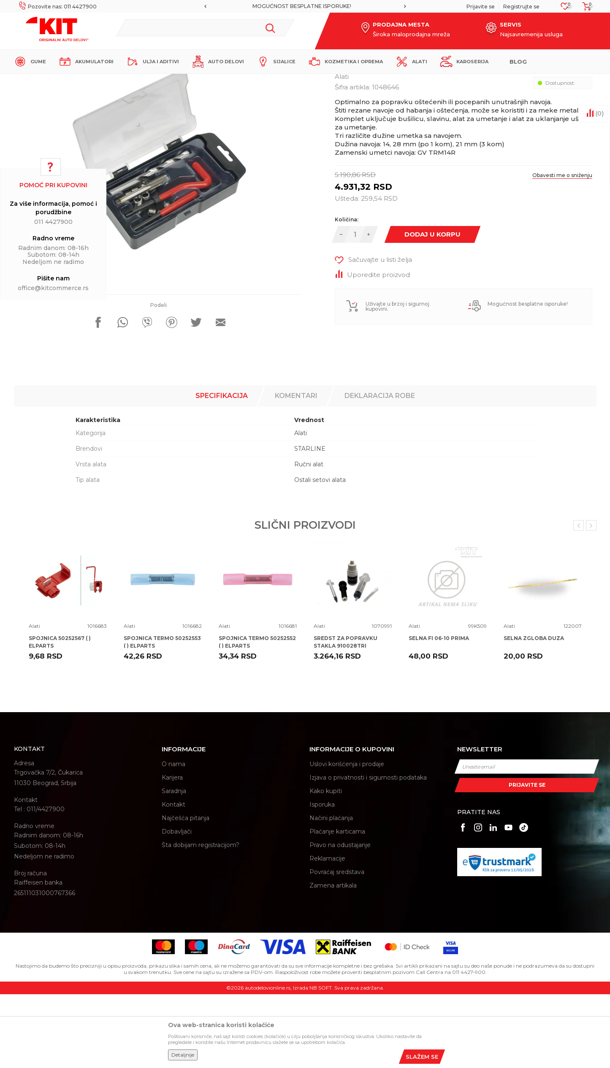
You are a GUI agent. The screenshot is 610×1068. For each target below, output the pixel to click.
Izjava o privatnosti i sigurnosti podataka (368, 851)
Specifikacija (221, 469)
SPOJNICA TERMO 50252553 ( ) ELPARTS (162, 716)
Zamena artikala (333, 959)
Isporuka (322, 878)
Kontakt (173, 878)
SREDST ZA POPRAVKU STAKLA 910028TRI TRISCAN (345, 719)
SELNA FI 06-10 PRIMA (439, 712)
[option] (305, 6)
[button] (205, 27)
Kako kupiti (325, 865)
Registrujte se (521, 6)
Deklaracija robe (379, 469)
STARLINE (309, 522)
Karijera (172, 851)
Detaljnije (182, 1055)
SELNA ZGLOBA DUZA (534, 712)
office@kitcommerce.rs (53, 288)
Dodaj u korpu (432, 308)
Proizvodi (138, 81)
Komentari (296, 469)
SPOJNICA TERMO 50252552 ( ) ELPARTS (257, 716)
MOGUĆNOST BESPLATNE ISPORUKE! (304, 6)
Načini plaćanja (331, 892)
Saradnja (174, 865)
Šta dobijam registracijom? (200, 919)
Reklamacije (327, 932)
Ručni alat (308, 538)
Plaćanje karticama (337, 905)
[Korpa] (584, 9)
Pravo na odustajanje (340, 919)
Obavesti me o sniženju (562, 249)
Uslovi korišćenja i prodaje (346, 838)
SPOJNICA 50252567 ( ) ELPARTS (60, 716)
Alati (161, 81)
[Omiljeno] (565, 8)
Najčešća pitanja (185, 892)
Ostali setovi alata (320, 553)
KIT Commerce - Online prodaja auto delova (67, 81)
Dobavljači (177, 905)
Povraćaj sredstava (336, 946)
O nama (173, 838)
